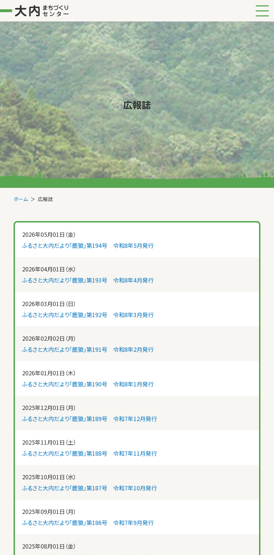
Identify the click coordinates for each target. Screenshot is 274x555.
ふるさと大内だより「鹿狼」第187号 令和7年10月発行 (89, 488)
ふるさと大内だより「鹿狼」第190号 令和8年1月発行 (88, 384)
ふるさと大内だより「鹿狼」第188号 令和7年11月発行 (89, 453)
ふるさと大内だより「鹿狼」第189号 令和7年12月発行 (89, 418)
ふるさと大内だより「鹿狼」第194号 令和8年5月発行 (88, 245)
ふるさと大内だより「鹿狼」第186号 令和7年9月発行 (88, 522)
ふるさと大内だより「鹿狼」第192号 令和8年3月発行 (88, 314)
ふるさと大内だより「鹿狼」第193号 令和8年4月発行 (88, 280)
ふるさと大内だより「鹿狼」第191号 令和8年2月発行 (88, 349)
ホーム (21, 198)
